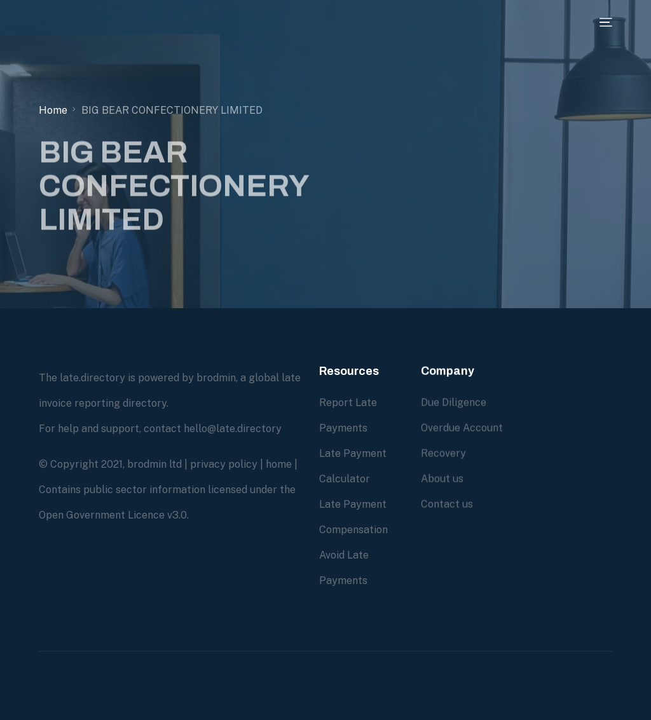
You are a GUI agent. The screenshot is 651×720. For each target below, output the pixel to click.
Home (53, 110)
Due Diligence (453, 403)
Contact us (447, 505)
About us (442, 479)
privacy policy (223, 464)
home (279, 464)
